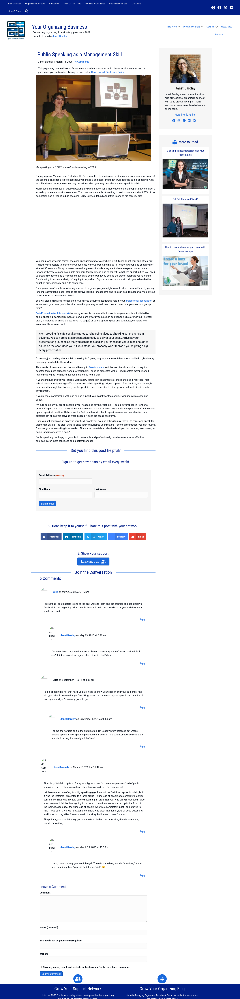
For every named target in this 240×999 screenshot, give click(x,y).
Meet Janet (226, 27)
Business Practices (118, 3)
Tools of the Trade (72, 3)
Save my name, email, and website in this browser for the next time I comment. (86, 927)
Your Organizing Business (59, 27)
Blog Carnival (14, 3)
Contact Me (155, 993)
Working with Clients (95, 3)
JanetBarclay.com (47, 996)
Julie (55, 590)
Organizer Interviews (35, 3)
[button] (27, 11)
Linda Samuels (61, 744)
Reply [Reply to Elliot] (142, 692)
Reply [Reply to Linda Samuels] (142, 802)
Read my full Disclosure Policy (107, 72)
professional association (139, 300)
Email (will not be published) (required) (61, 901)
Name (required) (49, 887)
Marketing (136, 3)
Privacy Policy (172, 993)
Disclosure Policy (191, 993)
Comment (45, 853)
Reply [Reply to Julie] (142, 617)
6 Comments (82, 61)
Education (54, 3)
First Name (44, 489)
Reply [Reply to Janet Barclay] (142, 650)
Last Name (100, 489)
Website (44, 914)
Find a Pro (172, 27)
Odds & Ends (14, 11)
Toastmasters (96, 367)
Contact (219, 34)
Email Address (51, 475)
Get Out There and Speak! (185, 199)
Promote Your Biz (191, 27)
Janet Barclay (59, 36)
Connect (210, 27)
